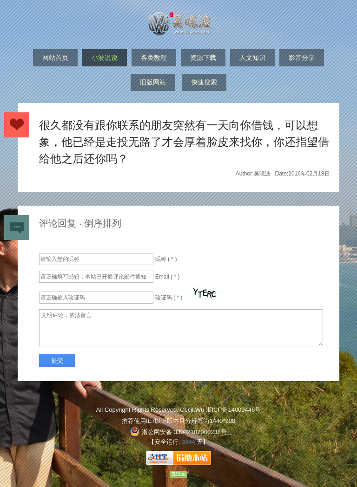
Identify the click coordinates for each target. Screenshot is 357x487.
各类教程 (154, 57)
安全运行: (167, 441)
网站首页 (55, 57)
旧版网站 (153, 82)
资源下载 (203, 57)
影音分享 (302, 57)
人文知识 (252, 57)
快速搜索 (204, 82)
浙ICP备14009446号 (233, 409)
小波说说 (105, 57)
